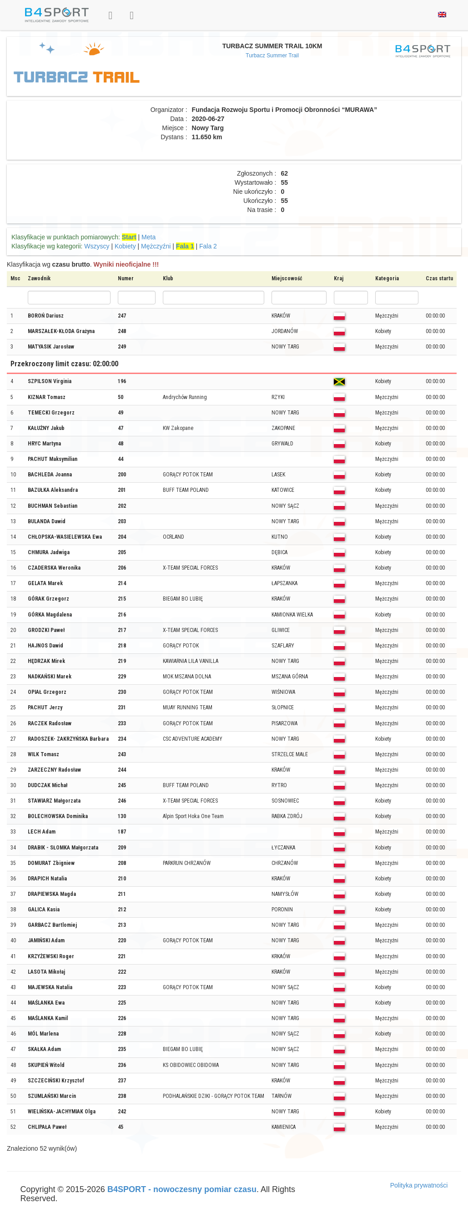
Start (129, 237)
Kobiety (125, 246)
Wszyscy (96, 246)
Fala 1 (185, 246)
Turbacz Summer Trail (272, 55)
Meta (148, 237)
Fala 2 (208, 246)
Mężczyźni (156, 246)
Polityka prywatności (419, 1185)
